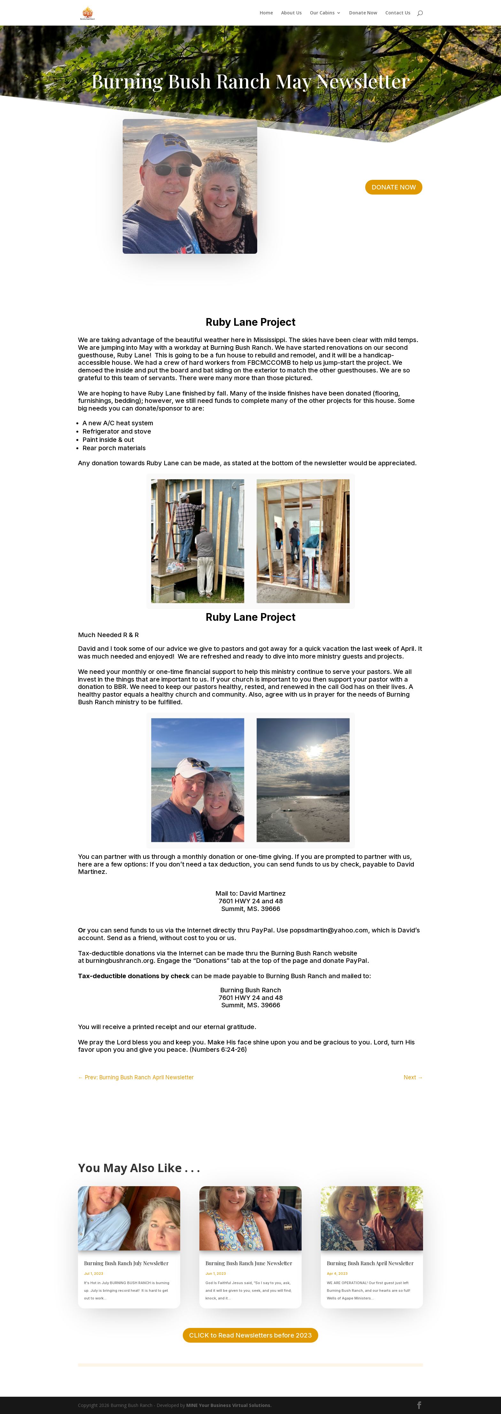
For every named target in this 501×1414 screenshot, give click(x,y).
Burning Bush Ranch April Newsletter (370, 1263)
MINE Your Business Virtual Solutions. (229, 1405)
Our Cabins (322, 13)
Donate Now (363, 13)
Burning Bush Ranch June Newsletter (248, 1263)
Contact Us (397, 13)
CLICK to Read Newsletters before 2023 (250, 1335)
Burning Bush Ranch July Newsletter (127, 1263)
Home (266, 13)
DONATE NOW (394, 187)
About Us (291, 13)
